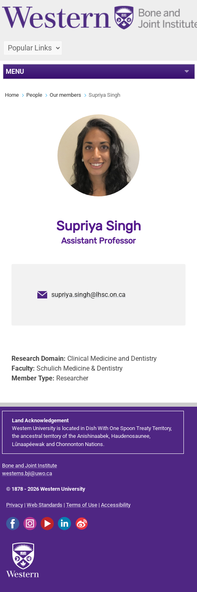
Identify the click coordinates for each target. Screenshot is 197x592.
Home (12, 95)
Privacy (14, 505)
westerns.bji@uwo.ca (27, 473)
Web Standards (44, 505)
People (34, 95)
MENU (15, 71)
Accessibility (116, 505)
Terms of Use (81, 505)
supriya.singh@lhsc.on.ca (88, 294)
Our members (65, 95)
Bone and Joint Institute (29, 465)
